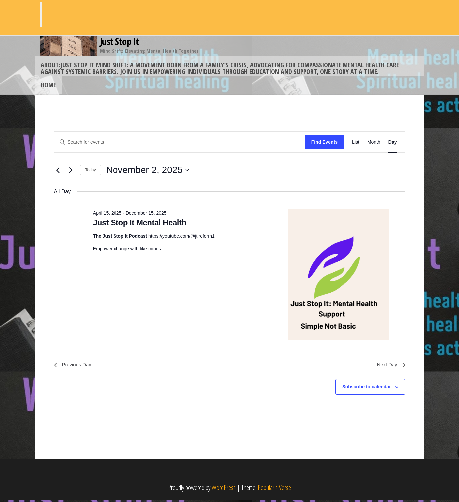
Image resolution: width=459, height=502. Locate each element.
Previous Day (74, 367)
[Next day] (71, 172)
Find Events (324, 143)
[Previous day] (58, 172)
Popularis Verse (274, 489)
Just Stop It (119, 41)
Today (90, 171)
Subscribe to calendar (366, 389)
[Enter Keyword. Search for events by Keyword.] (179, 143)
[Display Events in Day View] (392, 143)
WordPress (224, 489)
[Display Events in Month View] (373, 143)
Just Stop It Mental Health (139, 223)
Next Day (390, 367)
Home (47, 85)
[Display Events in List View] (355, 143)
